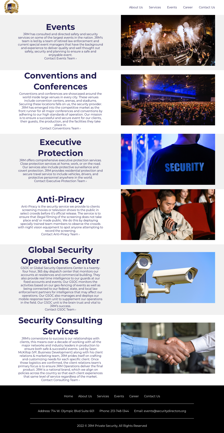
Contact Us (207, 7)
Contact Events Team (60, 58)
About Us (136, 7)
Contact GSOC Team (60, 309)
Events (172, 7)
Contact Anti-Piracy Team (60, 234)
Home (68, 396)
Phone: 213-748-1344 (114, 411)
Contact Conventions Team (60, 128)
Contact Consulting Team (60, 380)
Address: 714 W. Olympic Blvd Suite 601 (66, 411)
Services (155, 7)
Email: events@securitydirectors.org (160, 411)
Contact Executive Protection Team (60, 181)
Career (188, 7)
